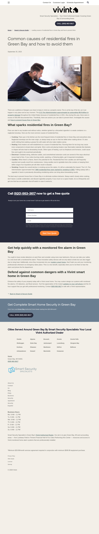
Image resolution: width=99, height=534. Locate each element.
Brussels (46, 402)
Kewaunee (60, 414)
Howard (32, 414)
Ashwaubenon (21, 414)
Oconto (59, 402)
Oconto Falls (74, 402)
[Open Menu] (9, 2)
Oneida (19, 402)
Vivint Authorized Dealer (45, 498)
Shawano (33, 410)
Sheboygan (20, 406)
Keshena (19, 410)
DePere (59, 410)
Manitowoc (47, 410)
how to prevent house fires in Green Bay (25, 120)
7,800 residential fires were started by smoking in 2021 (55, 170)
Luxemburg (60, 406)
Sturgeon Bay (74, 406)
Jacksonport (48, 406)
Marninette (47, 414)
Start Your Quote (49, 233)
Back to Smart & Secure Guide (20, 294)
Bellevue (73, 410)
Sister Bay (33, 406)
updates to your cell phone (73, 284)
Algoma (32, 402)
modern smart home (58, 262)
